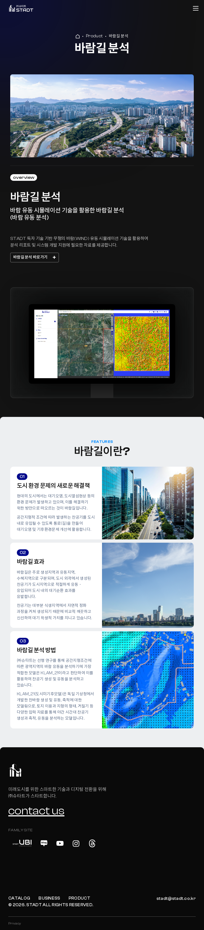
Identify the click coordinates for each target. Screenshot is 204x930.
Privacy (14, 923)
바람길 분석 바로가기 (34, 257)
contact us (36, 810)
